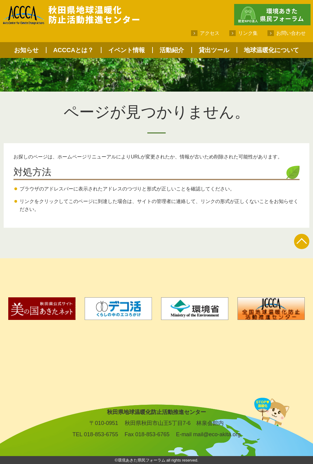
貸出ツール (214, 50)
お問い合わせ (291, 33)
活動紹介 (172, 50)
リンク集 (248, 33)
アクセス (209, 33)
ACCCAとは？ (73, 50)
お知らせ (26, 50)
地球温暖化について (271, 50)
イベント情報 (126, 50)
